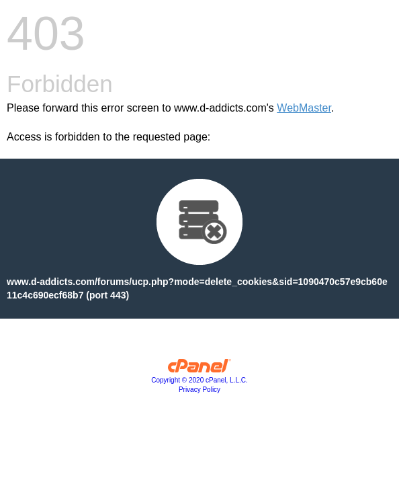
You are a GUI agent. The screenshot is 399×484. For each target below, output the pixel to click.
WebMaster (304, 108)
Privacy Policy (199, 389)
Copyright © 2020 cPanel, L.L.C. (199, 380)
